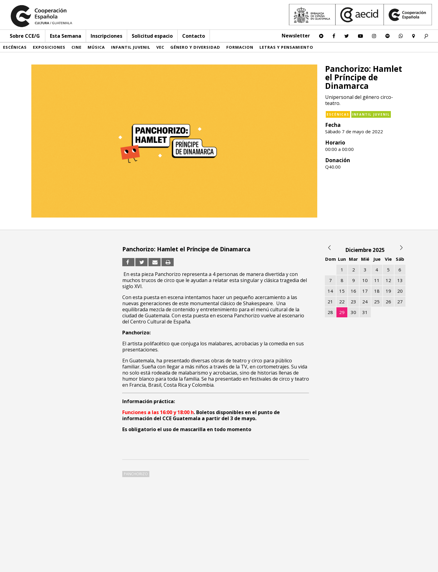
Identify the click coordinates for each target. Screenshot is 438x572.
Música (96, 47)
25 (377, 301)
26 (388, 301)
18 (377, 291)
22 (342, 301)
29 (342, 312)
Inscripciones (106, 36)
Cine (76, 47)
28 (330, 312)
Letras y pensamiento (286, 47)
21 (330, 301)
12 (388, 280)
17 (365, 291)
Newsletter (296, 35)
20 (400, 291)
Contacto (193, 36)
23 (353, 301)
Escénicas (15, 47)
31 (365, 312)
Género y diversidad (195, 47)
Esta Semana (65, 36)
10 (365, 280)
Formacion (239, 47)
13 (400, 280)
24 (365, 301)
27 (400, 301)
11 (377, 280)
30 (353, 312)
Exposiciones (49, 47)
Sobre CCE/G (25, 36)
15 (342, 291)
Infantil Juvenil (130, 47)
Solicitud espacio (152, 36)
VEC (160, 47)
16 (353, 291)
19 (388, 291)
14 (330, 291)
